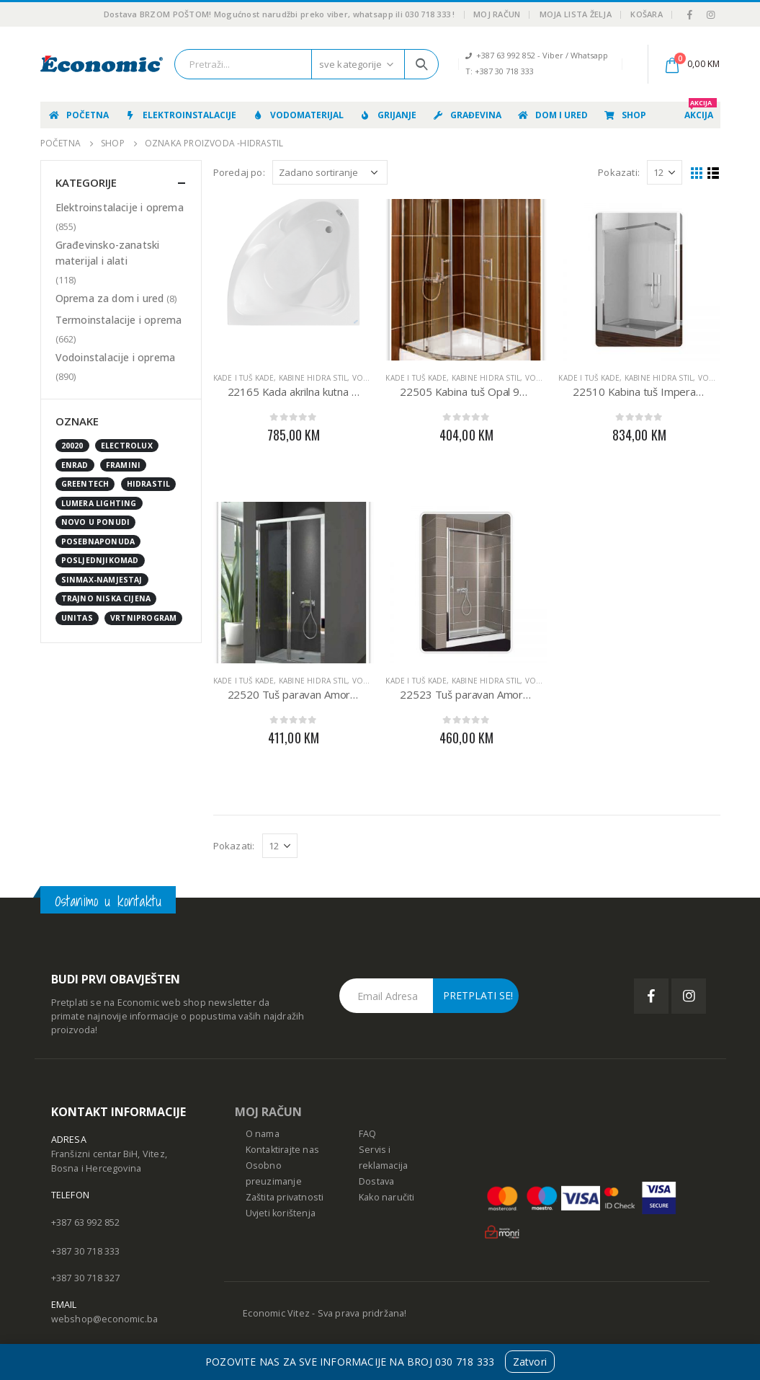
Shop (624, 115)
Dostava (376, 1181)
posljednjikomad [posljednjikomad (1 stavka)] (100, 560)
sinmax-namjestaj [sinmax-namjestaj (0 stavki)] (102, 580)
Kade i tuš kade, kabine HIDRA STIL (280, 378)
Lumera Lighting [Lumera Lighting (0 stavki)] (99, 503)
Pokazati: (619, 172)
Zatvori (530, 1361)
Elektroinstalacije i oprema (119, 207)
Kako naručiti (387, 1197)
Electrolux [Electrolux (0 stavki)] (127, 446)
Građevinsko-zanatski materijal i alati (107, 252)
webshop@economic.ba (104, 1319)
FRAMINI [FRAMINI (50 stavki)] (123, 465)
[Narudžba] (330, 172)
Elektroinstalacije (180, 115)
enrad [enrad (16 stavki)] (75, 465)
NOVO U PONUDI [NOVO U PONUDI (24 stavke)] (95, 522)
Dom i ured (552, 115)
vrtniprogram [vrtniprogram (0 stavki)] (143, 618)
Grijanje (387, 115)
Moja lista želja (576, 14)
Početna (78, 115)
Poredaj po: (239, 172)
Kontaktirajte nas (282, 1150)
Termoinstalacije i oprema (118, 320)
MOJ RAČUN (268, 1112)
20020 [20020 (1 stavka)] (72, 446)
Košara (646, 14)
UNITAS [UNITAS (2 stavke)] (77, 618)
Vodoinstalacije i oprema (115, 357)
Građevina (466, 115)
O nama (263, 1134)
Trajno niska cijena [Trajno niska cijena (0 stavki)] (106, 598)
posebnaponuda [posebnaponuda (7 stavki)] (98, 541)
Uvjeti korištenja (281, 1213)
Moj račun (496, 14)
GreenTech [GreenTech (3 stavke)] (85, 484)
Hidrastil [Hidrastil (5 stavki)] (149, 484)
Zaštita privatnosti (285, 1197)
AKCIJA (700, 111)
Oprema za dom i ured (109, 298)
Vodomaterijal (297, 115)
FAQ (368, 1134)
